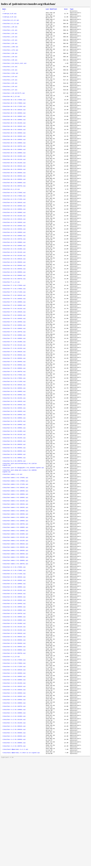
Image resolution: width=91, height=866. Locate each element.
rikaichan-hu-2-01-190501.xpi (14, 473)
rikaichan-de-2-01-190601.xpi (14, 162)
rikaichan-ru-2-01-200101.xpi (14, 829)
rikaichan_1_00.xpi (9, 29)
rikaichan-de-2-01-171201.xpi (14, 120)
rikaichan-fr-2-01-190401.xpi (14, 367)
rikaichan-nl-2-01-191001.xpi (14, 711)
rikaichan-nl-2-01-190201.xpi (14, 681)
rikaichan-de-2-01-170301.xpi (14, 113)
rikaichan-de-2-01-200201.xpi (14, 192)
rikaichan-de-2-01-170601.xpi (14, 117)
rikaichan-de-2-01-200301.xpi (14, 196)
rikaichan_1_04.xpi (9, 45)
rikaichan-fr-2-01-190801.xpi (14, 382)
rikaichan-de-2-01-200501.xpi (14, 204)
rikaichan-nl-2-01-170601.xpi (14, 651)
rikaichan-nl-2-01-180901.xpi (14, 670)
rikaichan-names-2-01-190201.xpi (15, 579)
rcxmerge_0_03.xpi (9, 14)
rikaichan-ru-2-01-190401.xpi (14, 795)
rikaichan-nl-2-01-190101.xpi (14, 677)
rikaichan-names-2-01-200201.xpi (15, 624)
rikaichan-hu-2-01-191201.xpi (14, 499)
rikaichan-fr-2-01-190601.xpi (14, 374)
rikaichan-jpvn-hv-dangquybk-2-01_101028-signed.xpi (23, 533)
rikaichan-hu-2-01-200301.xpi (14, 510)
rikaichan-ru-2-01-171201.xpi (14, 760)
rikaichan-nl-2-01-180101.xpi (14, 658)
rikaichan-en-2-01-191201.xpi (14, 291)
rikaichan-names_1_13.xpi (12, 541)
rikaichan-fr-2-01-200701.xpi (14, 423)
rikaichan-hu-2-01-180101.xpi (14, 439)
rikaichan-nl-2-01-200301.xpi (14, 730)
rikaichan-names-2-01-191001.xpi (15, 609)
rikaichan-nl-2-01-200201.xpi (14, 726)
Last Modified (51, 9)
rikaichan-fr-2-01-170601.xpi (14, 329)
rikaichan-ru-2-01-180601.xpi (14, 772)
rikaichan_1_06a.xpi (10, 52)
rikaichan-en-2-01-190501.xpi (14, 264)
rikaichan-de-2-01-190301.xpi (14, 151)
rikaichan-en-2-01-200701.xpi (14, 317)
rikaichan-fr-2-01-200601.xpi (14, 420)
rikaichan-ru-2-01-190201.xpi (14, 787)
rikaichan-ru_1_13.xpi (11, 749)
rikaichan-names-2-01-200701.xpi (15, 643)
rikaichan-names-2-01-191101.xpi (15, 613)
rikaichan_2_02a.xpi (10, 82)
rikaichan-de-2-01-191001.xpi (14, 177)
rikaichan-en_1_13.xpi (11, 215)
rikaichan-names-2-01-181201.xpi (15, 571)
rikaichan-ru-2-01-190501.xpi (14, 798)
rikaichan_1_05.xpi (9, 48)
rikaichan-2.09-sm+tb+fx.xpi (13, 105)
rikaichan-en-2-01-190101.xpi (14, 249)
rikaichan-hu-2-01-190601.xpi (14, 476)
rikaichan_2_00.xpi (9, 67)
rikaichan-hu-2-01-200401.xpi (14, 514)
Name (4, 9)
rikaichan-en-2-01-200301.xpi (14, 302)
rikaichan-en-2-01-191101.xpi (14, 287)
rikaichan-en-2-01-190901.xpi (14, 279)
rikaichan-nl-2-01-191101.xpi (14, 715)
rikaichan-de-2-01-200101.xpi (14, 189)
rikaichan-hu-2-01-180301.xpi (14, 442)
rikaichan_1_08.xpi (9, 60)
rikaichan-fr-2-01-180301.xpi (14, 340)
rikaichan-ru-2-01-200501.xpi (14, 844)
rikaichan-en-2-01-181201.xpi (14, 245)
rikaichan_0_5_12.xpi (10, 22)
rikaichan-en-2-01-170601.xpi (14, 223)
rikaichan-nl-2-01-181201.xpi (14, 673)
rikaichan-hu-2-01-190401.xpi (14, 469)
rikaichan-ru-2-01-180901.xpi (14, 776)
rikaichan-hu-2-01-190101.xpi (14, 457)
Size (66, 9)
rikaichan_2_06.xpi (9, 98)
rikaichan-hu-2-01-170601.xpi (14, 431)
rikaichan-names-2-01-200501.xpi (15, 635)
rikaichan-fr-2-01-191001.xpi (14, 389)
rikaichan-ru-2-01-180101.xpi (14, 764)
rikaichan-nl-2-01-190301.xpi (14, 685)
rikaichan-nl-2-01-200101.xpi (14, 723)
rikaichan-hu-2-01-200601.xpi (14, 522)
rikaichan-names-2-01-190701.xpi (15, 598)
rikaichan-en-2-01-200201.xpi (14, 298)
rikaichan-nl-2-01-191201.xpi (14, 719)
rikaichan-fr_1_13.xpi (11, 321)
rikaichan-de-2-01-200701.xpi (14, 211)
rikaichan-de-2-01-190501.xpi (14, 158)
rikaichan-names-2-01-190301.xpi (15, 582)
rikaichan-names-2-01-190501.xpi (15, 590)
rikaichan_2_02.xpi (9, 79)
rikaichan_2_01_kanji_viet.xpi (14, 71)
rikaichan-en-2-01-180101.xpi (14, 230)
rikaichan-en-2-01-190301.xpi (14, 257)
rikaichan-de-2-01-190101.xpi (14, 143)
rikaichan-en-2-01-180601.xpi (14, 238)
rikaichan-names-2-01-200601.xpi (15, 639)
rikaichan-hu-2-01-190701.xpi (14, 480)
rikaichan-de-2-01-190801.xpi (14, 170)
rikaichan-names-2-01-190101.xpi (15, 575)
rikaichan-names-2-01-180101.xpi (15, 556)
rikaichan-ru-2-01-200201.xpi (14, 832)
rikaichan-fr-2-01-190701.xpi (14, 378)
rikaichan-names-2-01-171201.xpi (15, 552)
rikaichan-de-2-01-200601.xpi (14, 207)
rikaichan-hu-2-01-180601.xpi (14, 446)
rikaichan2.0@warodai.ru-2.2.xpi (15, 855)
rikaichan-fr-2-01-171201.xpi (14, 332)
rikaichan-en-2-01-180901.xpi (14, 242)
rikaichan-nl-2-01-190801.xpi (14, 704)
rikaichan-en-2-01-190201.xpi (14, 253)
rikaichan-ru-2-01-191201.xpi (14, 825)
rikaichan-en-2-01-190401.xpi (14, 260)
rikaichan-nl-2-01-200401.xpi (14, 734)
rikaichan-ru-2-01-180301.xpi (14, 768)
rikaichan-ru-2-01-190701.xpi (14, 806)
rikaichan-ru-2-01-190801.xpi (14, 810)
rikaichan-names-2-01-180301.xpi (15, 560)
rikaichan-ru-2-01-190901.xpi (14, 814)
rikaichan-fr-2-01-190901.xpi (14, 385)
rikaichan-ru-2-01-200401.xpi (14, 840)
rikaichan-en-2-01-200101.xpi (14, 295)
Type (72, 9)
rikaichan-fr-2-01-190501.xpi (14, 370)
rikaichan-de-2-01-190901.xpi (14, 173)
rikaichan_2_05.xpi (9, 94)
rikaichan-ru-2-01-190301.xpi (14, 791)
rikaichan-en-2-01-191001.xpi (14, 283)
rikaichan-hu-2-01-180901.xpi (14, 450)
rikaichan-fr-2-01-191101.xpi (14, 393)
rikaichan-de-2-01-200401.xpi (14, 200)
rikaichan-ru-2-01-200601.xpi (14, 848)
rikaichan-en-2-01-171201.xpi (14, 226)
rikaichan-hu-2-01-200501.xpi (14, 518)
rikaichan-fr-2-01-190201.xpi (14, 359)
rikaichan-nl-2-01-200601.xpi (14, 742)
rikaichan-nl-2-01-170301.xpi (14, 647)
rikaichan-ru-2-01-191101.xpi (14, 821)
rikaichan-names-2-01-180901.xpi (15, 567)
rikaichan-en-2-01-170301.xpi (14, 219)
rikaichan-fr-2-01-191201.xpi (14, 397)
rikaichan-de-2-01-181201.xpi (14, 139)
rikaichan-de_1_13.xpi (11, 109)
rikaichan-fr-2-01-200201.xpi (14, 404)
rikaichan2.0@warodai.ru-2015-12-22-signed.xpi (21, 859)
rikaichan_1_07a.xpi (10, 56)
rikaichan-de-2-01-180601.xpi (14, 132)
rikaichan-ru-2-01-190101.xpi (14, 783)
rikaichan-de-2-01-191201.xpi (14, 185)
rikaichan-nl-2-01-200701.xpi (14, 745)
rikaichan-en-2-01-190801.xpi (14, 276)
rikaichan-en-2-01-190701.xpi (14, 272)
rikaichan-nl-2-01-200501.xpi (14, 738)
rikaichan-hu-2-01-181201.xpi (14, 454)
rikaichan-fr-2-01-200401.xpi (14, 412)
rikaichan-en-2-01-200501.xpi (14, 310)
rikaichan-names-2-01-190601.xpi (15, 594)
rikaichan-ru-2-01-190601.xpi (14, 802)
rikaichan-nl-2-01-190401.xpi (14, 689)
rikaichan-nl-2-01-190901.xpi (14, 707)
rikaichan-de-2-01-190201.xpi (14, 147)
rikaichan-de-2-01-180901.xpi (14, 135)
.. (3, 11)
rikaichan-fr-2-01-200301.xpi (14, 408)
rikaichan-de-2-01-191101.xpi (14, 181)
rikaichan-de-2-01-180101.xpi (14, 124)
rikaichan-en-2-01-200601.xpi (14, 314)
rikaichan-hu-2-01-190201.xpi (14, 461)
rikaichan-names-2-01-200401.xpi (15, 632)
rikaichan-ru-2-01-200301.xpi (14, 836)
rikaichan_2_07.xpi (9, 101)
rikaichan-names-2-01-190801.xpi (15, 601)
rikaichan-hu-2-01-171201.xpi (14, 435)
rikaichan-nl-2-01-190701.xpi (14, 700)
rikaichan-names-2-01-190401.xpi (15, 586)
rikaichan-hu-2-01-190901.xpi (14, 488)
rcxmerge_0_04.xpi (9, 18)
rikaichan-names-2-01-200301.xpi (15, 628)
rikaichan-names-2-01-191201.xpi (15, 617)
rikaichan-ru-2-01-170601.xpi (14, 757)
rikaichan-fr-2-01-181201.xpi (14, 351)
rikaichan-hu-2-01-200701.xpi (14, 526)
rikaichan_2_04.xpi (9, 90)
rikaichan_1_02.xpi (9, 37)
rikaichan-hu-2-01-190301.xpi (14, 465)
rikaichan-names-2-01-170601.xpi (15, 548)
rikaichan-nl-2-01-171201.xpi (14, 654)
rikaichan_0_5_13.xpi (10, 26)
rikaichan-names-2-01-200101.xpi (15, 620)
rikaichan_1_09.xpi (9, 64)
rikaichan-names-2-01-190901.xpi (15, 605)
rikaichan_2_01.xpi (9, 75)
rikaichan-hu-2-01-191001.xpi (14, 492)
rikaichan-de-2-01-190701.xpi (14, 166)
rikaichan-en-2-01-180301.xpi (14, 234)
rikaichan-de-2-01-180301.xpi (14, 128)
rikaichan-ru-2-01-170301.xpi (14, 753)
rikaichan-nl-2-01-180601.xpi (14, 666)
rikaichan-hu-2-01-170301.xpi (14, 427)
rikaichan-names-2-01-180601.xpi (15, 564)
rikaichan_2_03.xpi (9, 86)
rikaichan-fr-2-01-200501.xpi (14, 416)
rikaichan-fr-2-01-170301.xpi (14, 325)
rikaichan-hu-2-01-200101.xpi (14, 503)
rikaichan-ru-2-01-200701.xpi (14, 851)
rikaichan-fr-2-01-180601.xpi (14, 344)
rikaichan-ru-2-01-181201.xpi (14, 779)
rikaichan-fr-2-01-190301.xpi (14, 363)
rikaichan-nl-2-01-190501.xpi (14, 692)
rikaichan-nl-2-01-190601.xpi (14, 696)
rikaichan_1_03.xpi (9, 41)
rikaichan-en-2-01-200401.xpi (14, 306)
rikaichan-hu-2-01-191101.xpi (14, 495)
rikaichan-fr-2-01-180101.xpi (14, 336)
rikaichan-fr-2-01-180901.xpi (14, 348)
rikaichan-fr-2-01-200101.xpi (14, 401)
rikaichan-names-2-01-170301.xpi (15, 545)
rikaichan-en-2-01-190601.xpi (14, 268)
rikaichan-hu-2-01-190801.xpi (14, 484)
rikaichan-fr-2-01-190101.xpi (14, 355)
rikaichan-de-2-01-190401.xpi (14, 154)
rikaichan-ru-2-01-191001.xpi (14, 817)
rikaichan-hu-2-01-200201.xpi (14, 507)
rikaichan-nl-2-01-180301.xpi (14, 662)
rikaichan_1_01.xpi (9, 33)
